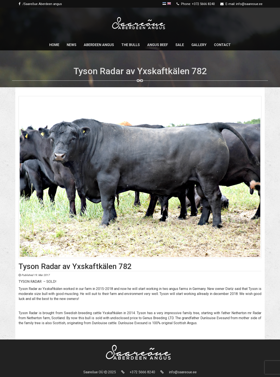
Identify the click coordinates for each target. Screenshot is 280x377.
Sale (179, 45)
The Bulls (130, 45)
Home (54, 45)
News (71, 45)
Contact (222, 45)
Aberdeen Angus (99, 45)
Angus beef (157, 45)
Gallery (198, 45)
